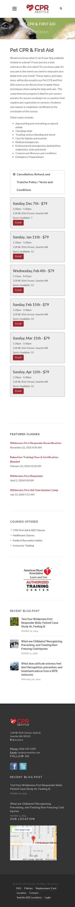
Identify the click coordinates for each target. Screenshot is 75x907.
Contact (34, 892)
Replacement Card (46, 888)
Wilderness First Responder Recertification (35, 442)
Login (48, 897)
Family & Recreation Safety (27, 540)
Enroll (18, 222)
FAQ (18, 888)
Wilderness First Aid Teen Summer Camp (34, 489)
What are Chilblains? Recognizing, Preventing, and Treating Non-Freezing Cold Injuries (42, 645)
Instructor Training (23, 545)
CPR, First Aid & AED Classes (29, 530)
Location (21, 892)
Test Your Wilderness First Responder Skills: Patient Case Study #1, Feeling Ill (39, 623)
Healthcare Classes (23, 535)
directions (16, 739)
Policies (28, 888)
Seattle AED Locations (29, 897)
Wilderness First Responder (26, 475)
